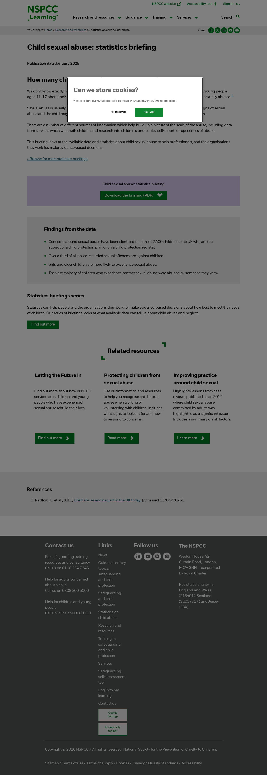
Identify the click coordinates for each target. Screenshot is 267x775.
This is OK (149, 112)
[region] (135, 100)
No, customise (118, 112)
